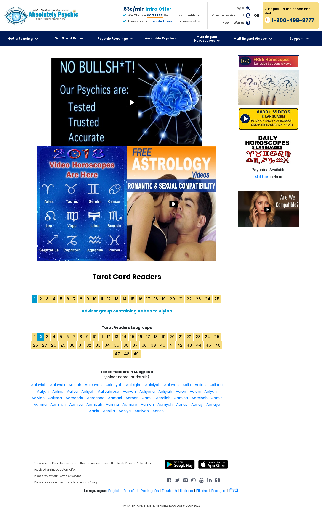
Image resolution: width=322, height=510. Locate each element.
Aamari (131, 397)
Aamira (40, 404)
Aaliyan (129, 391)
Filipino (202, 490)
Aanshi (158, 410)
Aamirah (58, 404)
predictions (162, 21)
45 (208, 345)
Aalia (186, 384)
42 (180, 345)
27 (44, 345)
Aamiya (76, 404)
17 (148, 299)
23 (198, 299)
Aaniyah (141, 410)
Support (299, 38)
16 (140, 299)
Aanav (182, 404)
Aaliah (200, 384)
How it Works (233, 23)
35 (116, 345)
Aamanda (74, 397)
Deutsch (169, 490)
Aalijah (43, 391)
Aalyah (210, 391)
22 (189, 299)
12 (109, 299)
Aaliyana (147, 391)
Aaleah (75, 384)
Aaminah (200, 397)
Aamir (216, 397)
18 (156, 299)
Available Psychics (161, 38)
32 (88, 345)
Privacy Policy (88, 482)
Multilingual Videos (253, 38)
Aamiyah (94, 404)
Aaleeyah (113, 384)
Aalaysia (57, 384)
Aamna (112, 404)
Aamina (181, 397)
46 (218, 345)
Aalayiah (38, 384)
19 (164, 299)
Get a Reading (23, 38)
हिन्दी (233, 490)
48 (126, 354)
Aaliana (216, 384)
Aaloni (195, 391)
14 (125, 299)
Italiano (186, 490)
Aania (94, 410)
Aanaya (213, 404)
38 (144, 345)
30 (72, 345)
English (114, 490)
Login (239, 8)
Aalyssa (55, 397)
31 (80, 345)
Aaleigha (133, 384)
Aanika (109, 410)
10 (95, 299)
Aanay (197, 404)
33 (98, 345)
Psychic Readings (115, 38)
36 (125, 345)
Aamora (129, 404)
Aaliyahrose (108, 391)
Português (150, 490)
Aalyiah (38, 397)
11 (102, 299)
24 (207, 299)
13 (117, 299)
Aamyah (165, 404)
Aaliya (72, 391)
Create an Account (228, 15)
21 (181, 299)
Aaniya (125, 410)
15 (133, 299)
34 (107, 345)
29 (62, 345)
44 (199, 345)
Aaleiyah (152, 384)
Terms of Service (70, 476)
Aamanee (95, 397)
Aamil (147, 397)
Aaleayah (93, 384)
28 (53, 345)
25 (217, 299)
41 (171, 345)
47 (117, 354)
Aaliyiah (165, 391)
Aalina (57, 391)
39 (153, 345)
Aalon (181, 391)
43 (189, 345)
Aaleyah (171, 384)
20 (172, 299)
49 (136, 354)
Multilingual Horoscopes (207, 38)
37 (135, 345)
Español (130, 490)
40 (162, 345)
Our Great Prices (69, 38)
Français (218, 490)
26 (35, 345)
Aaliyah (87, 391)
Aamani (115, 397)
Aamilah (163, 397)
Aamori (147, 404)
